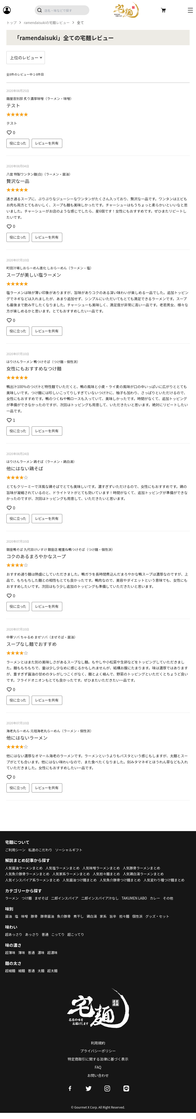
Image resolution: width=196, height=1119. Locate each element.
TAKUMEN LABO (139, 904)
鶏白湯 (94, 922)
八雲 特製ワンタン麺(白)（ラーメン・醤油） (39, 174)
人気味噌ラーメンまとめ (105, 867)
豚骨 (35, 922)
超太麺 (54, 976)
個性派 (142, 922)
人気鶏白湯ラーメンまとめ (149, 873)
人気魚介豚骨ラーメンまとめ (28, 873)
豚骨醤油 (49, 922)
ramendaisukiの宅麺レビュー (48, 22)
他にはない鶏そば (24, 468)
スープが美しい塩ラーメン (33, 274)
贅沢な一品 (17, 181)
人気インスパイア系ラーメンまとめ (33, 879)
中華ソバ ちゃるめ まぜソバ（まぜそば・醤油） (41, 637)
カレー (160, 904)
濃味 (42, 958)
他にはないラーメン (26, 737)
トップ (11, 22)
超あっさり (14, 940)
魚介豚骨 (66, 922)
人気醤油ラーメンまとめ (24, 867)
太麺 (42, 976)
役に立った (17, 143)
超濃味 (54, 958)
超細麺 (10, 976)
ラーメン (12, 904)
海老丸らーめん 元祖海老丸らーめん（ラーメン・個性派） (49, 730)
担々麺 (128, 922)
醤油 (8, 922)
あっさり (33, 940)
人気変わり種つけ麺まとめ (26, 886)
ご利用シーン (15, 849)
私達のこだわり (41, 849)
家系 (106, 922)
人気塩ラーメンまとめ (65, 867)
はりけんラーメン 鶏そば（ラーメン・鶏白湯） (41, 461)
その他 (174, 904)
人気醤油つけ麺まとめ (83, 879)
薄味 (22, 958)
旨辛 (116, 922)
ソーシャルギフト (71, 849)
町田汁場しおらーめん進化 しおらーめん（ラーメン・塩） (49, 267)
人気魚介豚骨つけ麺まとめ (124, 879)
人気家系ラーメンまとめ (73, 873)
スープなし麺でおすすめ (31, 643)
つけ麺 (27, 904)
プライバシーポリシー (98, 1056)
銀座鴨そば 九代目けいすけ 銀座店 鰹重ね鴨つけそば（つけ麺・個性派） (60, 549)
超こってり (78, 940)
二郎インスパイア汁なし (103, 904)
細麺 (22, 976)
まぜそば (43, 904)
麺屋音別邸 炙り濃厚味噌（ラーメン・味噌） (39, 98)
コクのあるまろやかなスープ (36, 556)
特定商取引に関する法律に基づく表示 (98, 1065)
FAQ (98, 1073)
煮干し (81, 922)
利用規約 (98, 1048)
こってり (60, 940)
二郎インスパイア (67, 904)
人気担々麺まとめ (110, 873)
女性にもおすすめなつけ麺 (34, 368)
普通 (46, 940)
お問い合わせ (98, 1081)
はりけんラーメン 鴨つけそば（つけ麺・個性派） (43, 361)
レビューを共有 (47, 143)
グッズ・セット (162, 922)
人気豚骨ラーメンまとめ (147, 867)
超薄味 (10, 958)
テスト (13, 105)
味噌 (25, 922)
